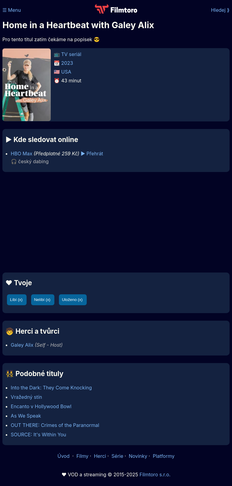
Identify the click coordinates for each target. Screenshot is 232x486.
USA (66, 72)
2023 (67, 63)
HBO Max (21, 153)
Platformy (164, 456)
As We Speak (26, 416)
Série (117, 456)
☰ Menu (11, 10)
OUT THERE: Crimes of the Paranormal (55, 425)
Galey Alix (22, 345)
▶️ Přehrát (92, 153)
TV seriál (71, 54)
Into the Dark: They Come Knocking (51, 388)
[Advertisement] (116, 222)
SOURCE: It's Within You (38, 434)
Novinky (138, 456)
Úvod (64, 456)
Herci (100, 456)
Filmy (82, 456)
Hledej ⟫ (220, 10)
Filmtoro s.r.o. (155, 474)
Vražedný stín (26, 397)
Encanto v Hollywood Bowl (41, 406)
